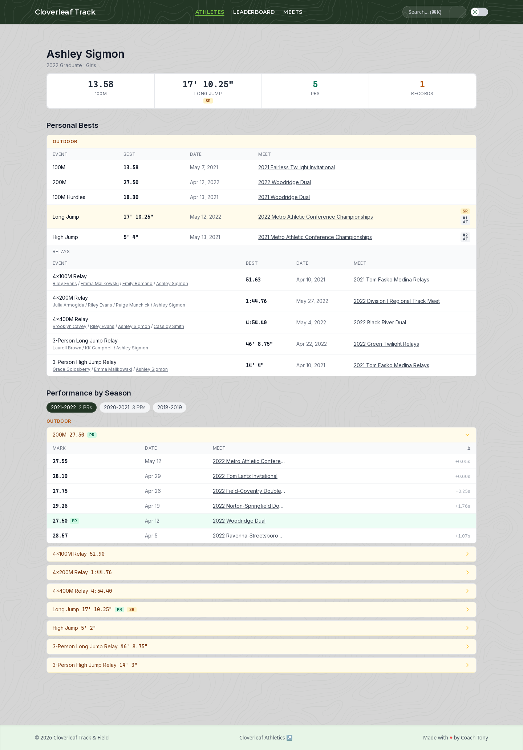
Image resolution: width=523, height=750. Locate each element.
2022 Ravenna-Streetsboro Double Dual (249, 535)
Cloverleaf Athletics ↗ (266, 737)
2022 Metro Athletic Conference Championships (315, 217)
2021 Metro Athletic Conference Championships (315, 237)
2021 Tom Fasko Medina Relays (391, 279)
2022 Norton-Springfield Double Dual (249, 506)
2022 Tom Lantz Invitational (245, 476)
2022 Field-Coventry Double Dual (249, 491)
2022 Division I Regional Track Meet (397, 301)
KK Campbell (99, 347)
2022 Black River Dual (380, 322)
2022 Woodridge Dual (284, 182)
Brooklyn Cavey (69, 326)
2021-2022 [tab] (71, 407)
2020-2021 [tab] (125, 407)
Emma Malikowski (100, 283)
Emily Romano (137, 283)
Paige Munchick (133, 305)
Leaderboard (254, 12)
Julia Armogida (68, 305)
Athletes (209, 12)
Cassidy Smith (169, 326)
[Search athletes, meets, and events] (434, 12)
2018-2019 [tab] (169, 407)
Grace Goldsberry (71, 369)
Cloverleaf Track (65, 12)
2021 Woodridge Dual (284, 197)
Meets (292, 12)
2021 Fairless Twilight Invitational (296, 167)
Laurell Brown (67, 347)
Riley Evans (65, 283)
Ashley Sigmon (172, 283)
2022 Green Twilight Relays (386, 344)
